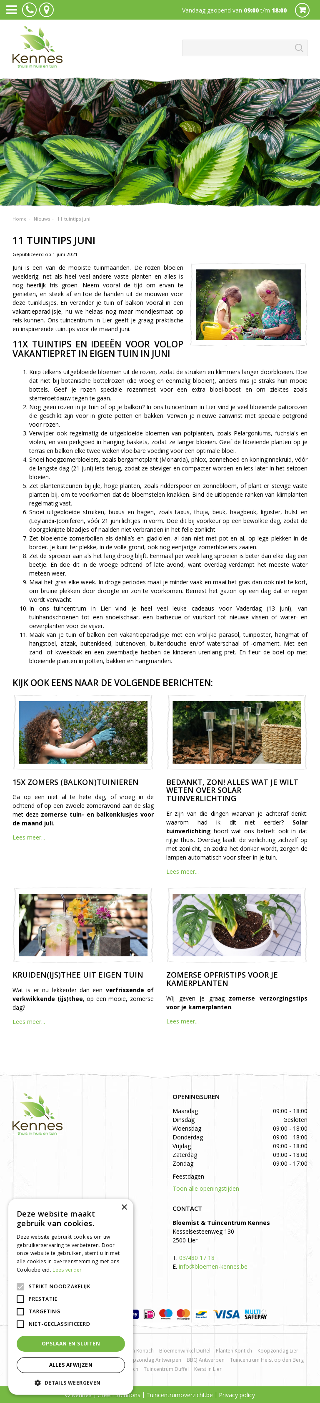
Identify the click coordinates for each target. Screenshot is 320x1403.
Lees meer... (28, 837)
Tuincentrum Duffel (166, 1369)
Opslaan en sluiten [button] (71, 1343)
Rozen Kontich (137, 1350)
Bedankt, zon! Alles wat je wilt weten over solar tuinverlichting (232, 790)
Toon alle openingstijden (205, 1188)
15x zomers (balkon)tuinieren (75, 782)
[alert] (70, 1297)
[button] (71, 1382)
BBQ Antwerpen (206, 1359)
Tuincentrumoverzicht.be (179, 1395)
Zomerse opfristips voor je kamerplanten (222, 979)
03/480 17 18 (197, 1258)
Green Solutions (119, 1395)
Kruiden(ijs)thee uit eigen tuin (77, 975)
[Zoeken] (245, 48)
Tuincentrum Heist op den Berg (267, 1359)
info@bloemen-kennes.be (213, 1266)
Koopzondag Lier (278, 1350)
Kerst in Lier (208, 1369)
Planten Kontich (234, 1350)
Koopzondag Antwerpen (152, 1359)
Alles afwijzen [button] (71, 1364)
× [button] (124, 1207)
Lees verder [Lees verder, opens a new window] (67, 1269)
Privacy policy (237, 1395)
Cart (302, 10)
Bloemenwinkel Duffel (184, 1350)
